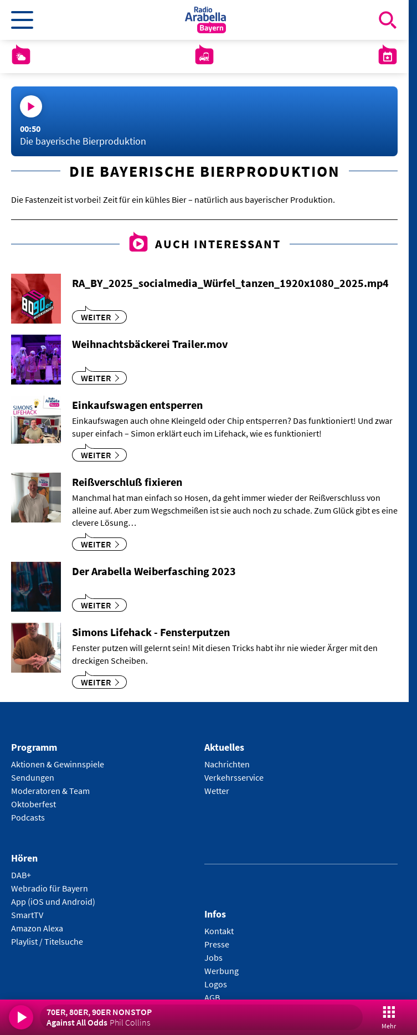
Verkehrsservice (234, 777)
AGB (212, 997)
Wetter (216, 790)
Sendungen (32, 777)
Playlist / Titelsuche (47, 941)
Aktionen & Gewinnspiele (57, 764)
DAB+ (21, 874)
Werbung (221, 970)
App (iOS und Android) (53, 901)
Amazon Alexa (37, 928)
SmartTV (27, 914)
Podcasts (28, 817)
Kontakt (219, 930)
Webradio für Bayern (49, 888)
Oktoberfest (33, 803)
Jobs (213, 957)
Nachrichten (227, 764)
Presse (216, 944)
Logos (215, 984)
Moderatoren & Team (50, 790)
